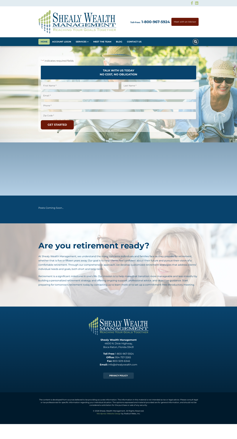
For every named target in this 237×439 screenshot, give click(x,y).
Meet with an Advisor (185, 21)
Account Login (61, 41)
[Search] (196, 42)
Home (44, 41)
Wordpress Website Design (109, 413)
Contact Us (134, 41)
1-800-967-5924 (155, 22)
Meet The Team (102, 41)
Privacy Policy (118, 375)
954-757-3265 (123, 357)
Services (81, 41)
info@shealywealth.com (122, 364)
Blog (119, 41)
